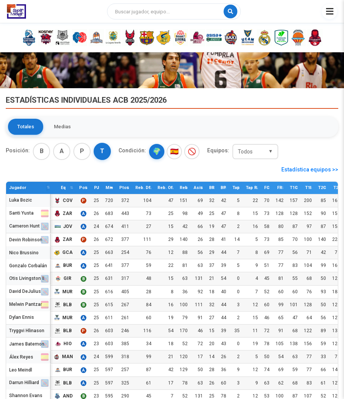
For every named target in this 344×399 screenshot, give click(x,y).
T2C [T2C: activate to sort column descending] (322, 187)
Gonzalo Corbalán (28, 265)
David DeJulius (25, 292)
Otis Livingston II (26, 278)
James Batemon (26, 344)
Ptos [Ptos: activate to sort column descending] (124, 187)
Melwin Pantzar (25, 305)
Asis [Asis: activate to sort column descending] (198, 187)
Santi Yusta (21, 213)
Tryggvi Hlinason (26, 330)
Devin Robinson (25, 239)
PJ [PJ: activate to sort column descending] (96, 187)
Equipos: (218, 150)
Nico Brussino (24, 252)
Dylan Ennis (21, 317)
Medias (62, 126)
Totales (25, 126)
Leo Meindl (20, 369)
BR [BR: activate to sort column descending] (211, 187)
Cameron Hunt (24, 226)
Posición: (18, 150)
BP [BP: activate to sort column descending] (223, 187)
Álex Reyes (21, 357)
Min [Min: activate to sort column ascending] (109, 187)
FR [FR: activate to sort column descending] (279, 187)
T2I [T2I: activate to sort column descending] (336, 187)
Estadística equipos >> (309, 169)
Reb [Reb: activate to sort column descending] (184, 187)
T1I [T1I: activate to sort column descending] (308, 187)
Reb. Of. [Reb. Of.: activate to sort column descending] (165, 187)
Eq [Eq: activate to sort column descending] (63, 187)
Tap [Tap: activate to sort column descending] (236, 187)
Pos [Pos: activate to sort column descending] (83, 187)
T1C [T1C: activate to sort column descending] (294, 187)
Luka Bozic (20, 200)
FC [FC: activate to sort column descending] (266, 187)
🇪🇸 (174, 151)
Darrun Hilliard (24, 383)
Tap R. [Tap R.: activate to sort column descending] (252, 187)
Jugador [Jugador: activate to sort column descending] (17, 187)
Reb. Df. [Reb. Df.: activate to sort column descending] (143, 187)
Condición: (132, 150)
